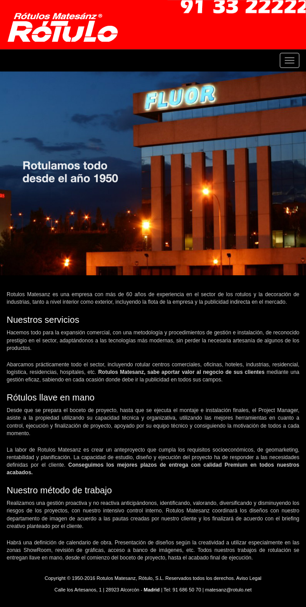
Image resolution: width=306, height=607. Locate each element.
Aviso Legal (249, 578)
